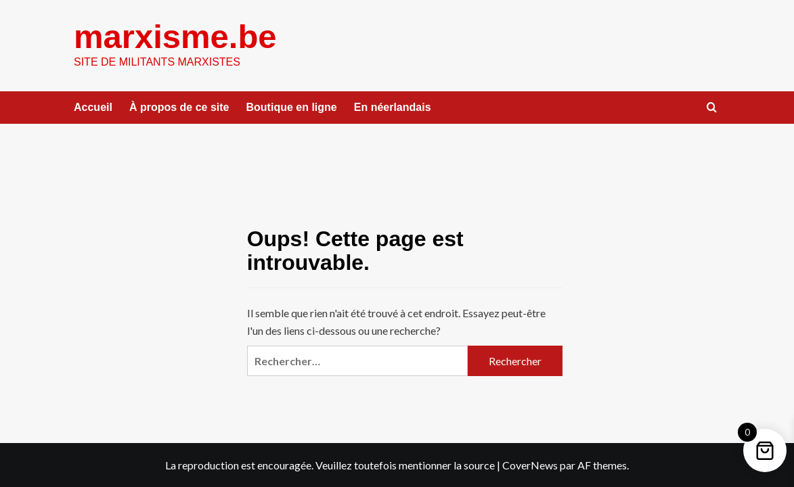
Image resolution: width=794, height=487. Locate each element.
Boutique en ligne (291, 107)
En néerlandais (392, 107)
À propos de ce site (179, 107)
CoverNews (530, 465)
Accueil (93, 107)
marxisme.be (175, 36)
